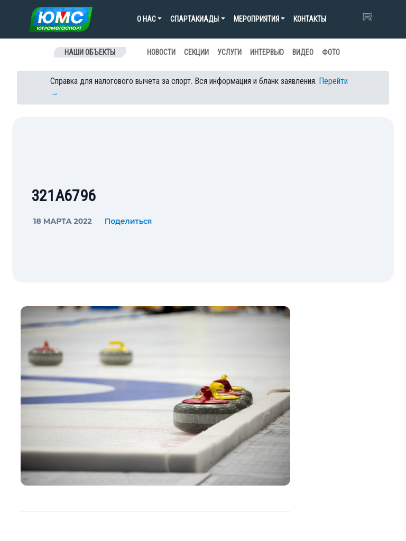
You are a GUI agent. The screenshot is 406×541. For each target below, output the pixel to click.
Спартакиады (194, 19)
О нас (146, 19)
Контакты (309, 19)
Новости (161, 52)
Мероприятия (256, 19)
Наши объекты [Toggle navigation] (89, 52)
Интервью (267, 52)
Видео (302, 52)
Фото (331, 52)
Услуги (229, 52)
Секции (196, 52)
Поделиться (128, 221)
